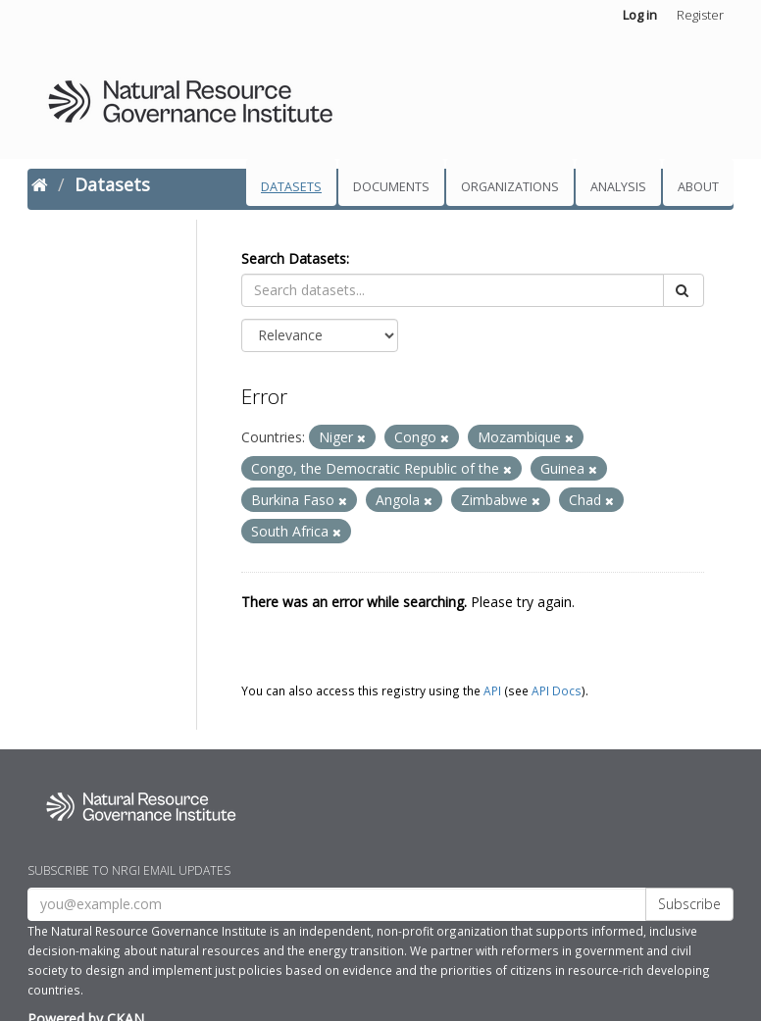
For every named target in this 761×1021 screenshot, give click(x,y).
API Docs (557, 690)
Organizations (510, 187)
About (698, 187)
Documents (391, 187)
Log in (640, 15)
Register (700, 15)
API (492, 690)
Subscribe (689, 903)
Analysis (618, 187)
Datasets (291, 187)
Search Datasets (293, 258)
